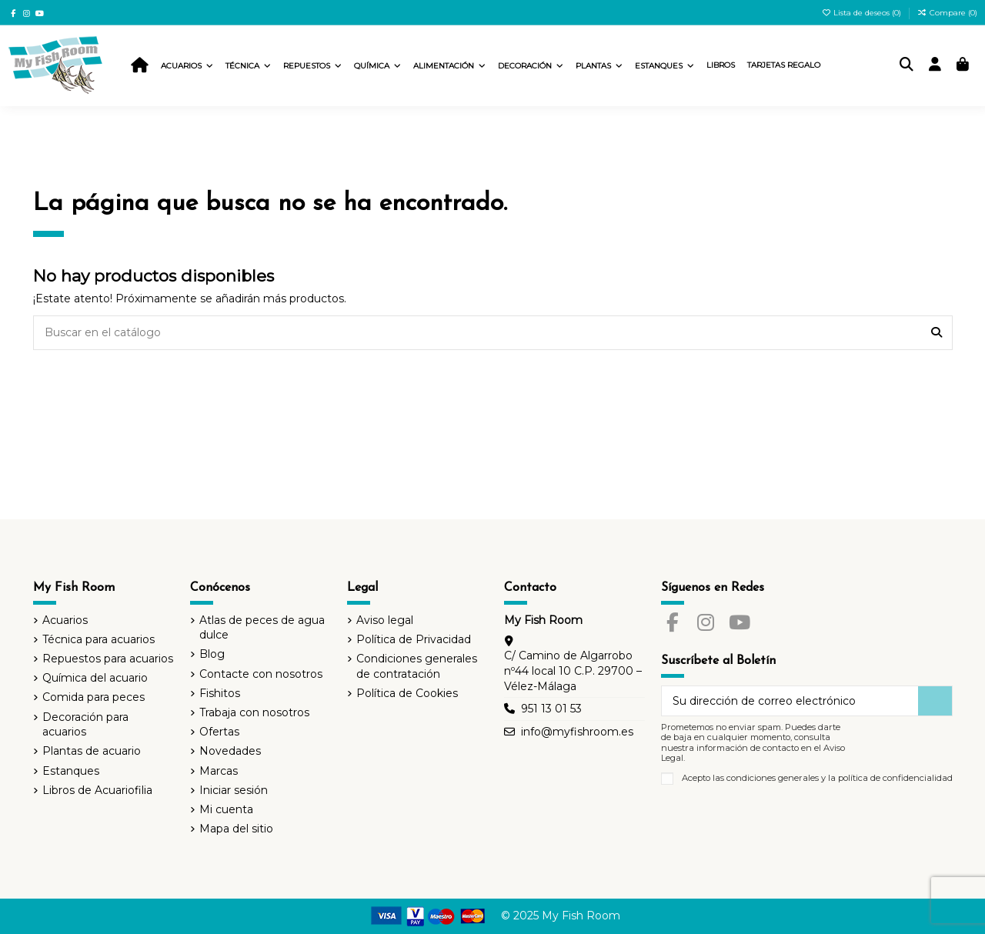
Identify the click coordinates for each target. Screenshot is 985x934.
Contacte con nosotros (260, 674)
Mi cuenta (226, 809)
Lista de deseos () (863, 13)
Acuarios (65, 620)
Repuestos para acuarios (107, 658)
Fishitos (219, 693)
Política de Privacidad (413, 639)
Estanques (70, 771)
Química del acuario (95, 678)
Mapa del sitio (236, 829)
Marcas (218, 771)
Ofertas (219, 732)
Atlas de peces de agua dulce (262, 627)
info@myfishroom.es (577, 732)
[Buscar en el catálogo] (936, 332)
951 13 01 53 (551, 709)
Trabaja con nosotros (254, 712)
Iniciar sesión (233, 790)
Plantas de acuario (91, 751)
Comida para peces (93, 697)
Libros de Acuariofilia (97, 790)
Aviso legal (384, 620)
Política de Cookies (407, 693)
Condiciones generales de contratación (416, 666)
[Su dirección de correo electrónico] (790, 701)
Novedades (230, 751)
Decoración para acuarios (85, 724)
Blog (212, 654)
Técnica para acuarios (98, 639)
